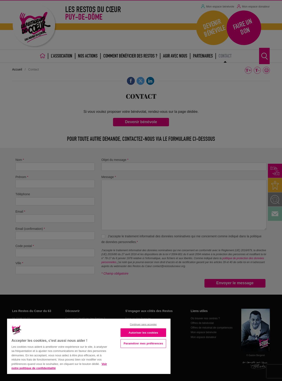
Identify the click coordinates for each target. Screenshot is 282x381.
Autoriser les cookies (143, 332)
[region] (89, 346)
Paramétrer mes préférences (143, 343)
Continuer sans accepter (143, 324)
